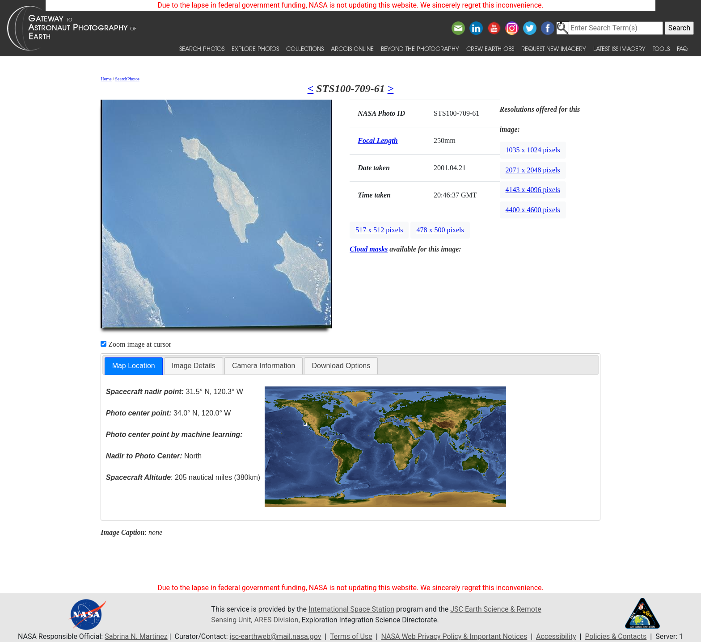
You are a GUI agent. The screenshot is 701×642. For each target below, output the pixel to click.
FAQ (682, 48)
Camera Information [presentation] (263, 365)
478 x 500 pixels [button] (440, 230)
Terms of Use (351, 636)
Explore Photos (255, 48)
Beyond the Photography (420, 48)
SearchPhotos (127, 78)
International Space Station (351, 609)
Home (106, 78)
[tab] (134, 366)
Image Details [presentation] (193, 365)
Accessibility (556, 636)
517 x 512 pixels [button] (379, 230)
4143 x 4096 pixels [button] (533, 189)
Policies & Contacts (615, 636)
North (154, 456)
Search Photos (201, 48)
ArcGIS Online (352, 48)
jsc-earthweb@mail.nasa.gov (275, 636)
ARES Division (276, 620)
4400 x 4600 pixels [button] (533, 210)
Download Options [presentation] (341, 365)
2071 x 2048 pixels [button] (533, 170)
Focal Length (377, 140)
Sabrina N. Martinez (136, 636)
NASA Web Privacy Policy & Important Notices (454, 636)
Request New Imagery (553, 48)
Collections (305, 48)
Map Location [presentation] (133, 365)
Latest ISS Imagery (619, 48)
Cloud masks (369, 249)
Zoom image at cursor (136, 344)
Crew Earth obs (490, 48)
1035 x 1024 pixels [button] (533, 150)
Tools (661, 48)
